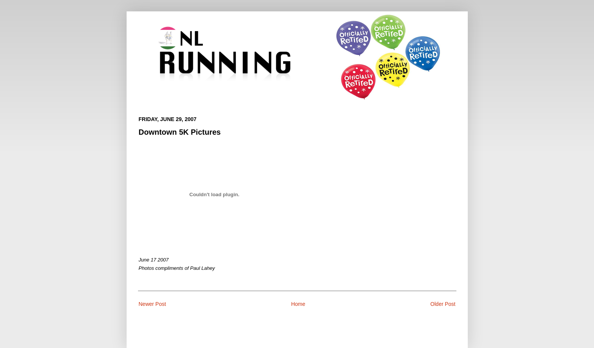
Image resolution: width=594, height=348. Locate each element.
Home (298, 304)
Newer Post (152, 304)
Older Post (442, 304)
